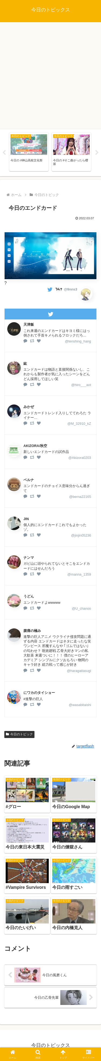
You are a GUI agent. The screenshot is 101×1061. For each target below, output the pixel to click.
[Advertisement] (50, 75)
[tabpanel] (28, 151)
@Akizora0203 (79, 458)
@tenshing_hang (78, 341)
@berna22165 (80, 497)
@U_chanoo (81, 608)
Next (97, 152)
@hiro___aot (81, 385)
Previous (4, 152)
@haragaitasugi (79, 671)
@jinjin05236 (81, 535)
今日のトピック (19, 734)
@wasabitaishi (80, 705)
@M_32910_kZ (79, 424)
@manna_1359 (79, 574)
